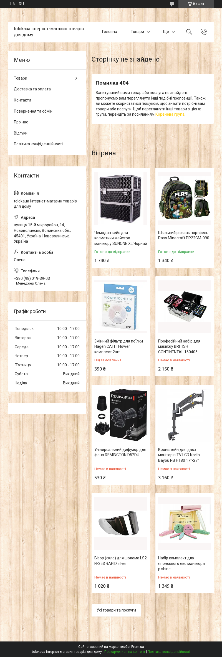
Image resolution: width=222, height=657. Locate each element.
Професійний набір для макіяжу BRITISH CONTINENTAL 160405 (179, 346)
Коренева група (170, 114)
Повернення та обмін (33, 111)
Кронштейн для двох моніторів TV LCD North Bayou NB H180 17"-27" (179, 455)
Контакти (22, 100)
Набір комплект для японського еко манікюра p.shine (181, 563)
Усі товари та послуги (116, 610)
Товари (137, 32)
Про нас (21, 122)
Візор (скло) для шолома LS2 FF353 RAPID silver (120, 561)
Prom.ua (137, 647)
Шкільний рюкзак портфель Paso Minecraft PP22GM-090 (183, 235)
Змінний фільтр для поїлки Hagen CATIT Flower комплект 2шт (118, 346)
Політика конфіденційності (38, 144)
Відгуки (20, 133)
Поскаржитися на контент (124, 652)
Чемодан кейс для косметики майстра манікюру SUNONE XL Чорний (120, 238)
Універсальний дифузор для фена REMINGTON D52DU (120, 452)
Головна (109, 32)
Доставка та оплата (32, 89)
